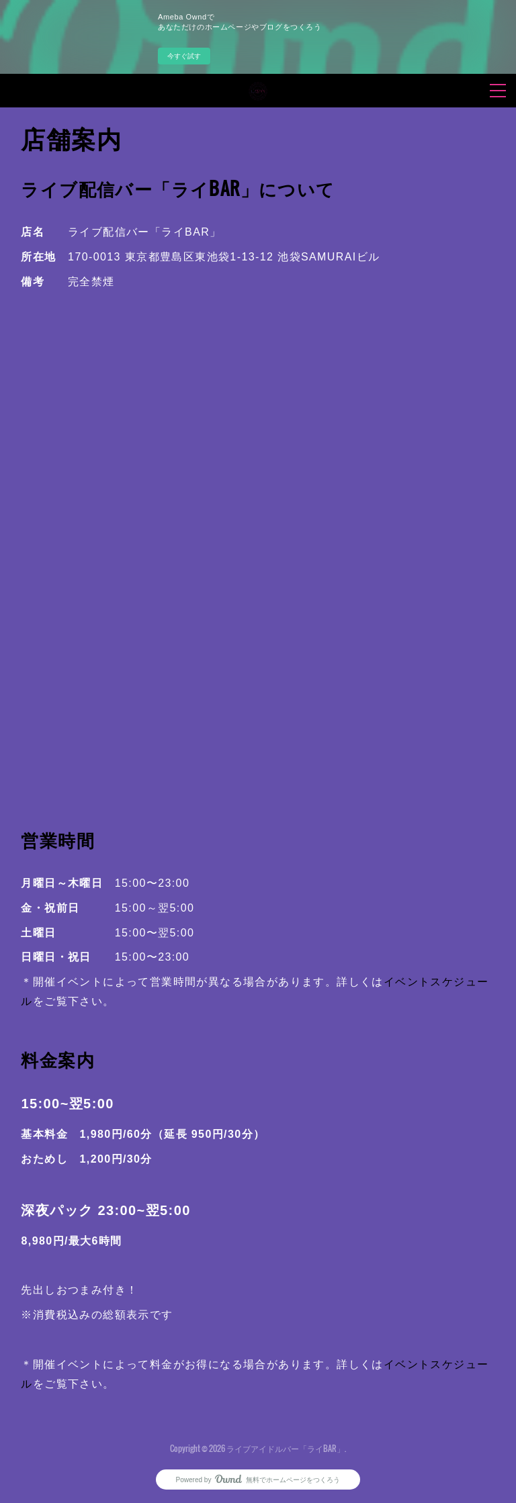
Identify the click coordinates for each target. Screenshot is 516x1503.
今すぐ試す (184, 56)
